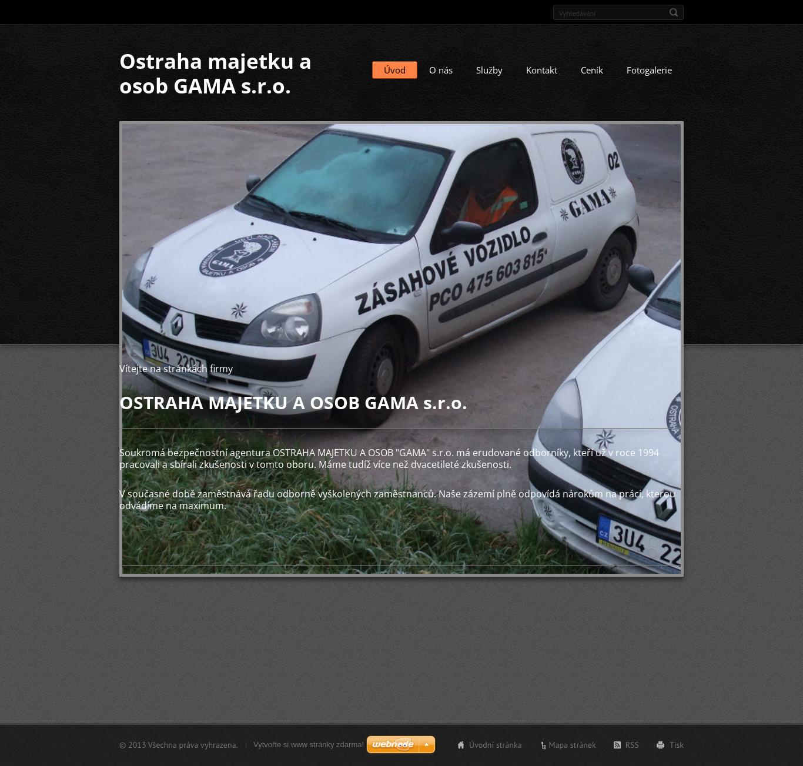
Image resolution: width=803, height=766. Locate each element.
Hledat (673, 12)
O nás (441, 70)
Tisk (677, 745)
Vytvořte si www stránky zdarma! (308, 744)
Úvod (395, 70)
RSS (632, 745)
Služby (489, 70)
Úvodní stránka (495, 745)
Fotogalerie (649, 70)
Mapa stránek (572, 745)
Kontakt (541, 70)
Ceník (592, 70)
